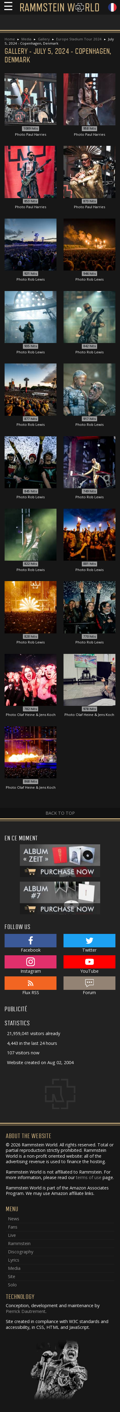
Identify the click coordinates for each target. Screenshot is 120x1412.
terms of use (88, 1177)
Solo (12, 1285)
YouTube (89, 964)
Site (11, 1276)
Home (10, 39)
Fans (12, 1227)
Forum (89, 985)
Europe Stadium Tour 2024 (79, 39)
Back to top (60, 813)
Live (12, 1235)
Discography (20, 1252)
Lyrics (13, 1260)
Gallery (44, 39)
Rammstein (19, 1243)
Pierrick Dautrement (25, 1311)
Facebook (30, 943)
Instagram (30, 964)
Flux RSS (30, 985)
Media (26, 39)
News (13, 1219)
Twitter (89, 943)
